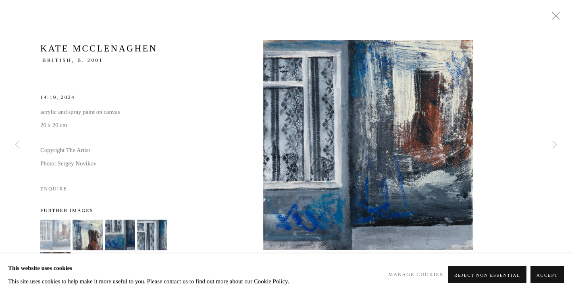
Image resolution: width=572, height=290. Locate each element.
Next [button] (554, 145)
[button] (55, 236)
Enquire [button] (53, 190)
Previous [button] (17, 145)
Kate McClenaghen (98, 50)
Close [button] (554, 18)
